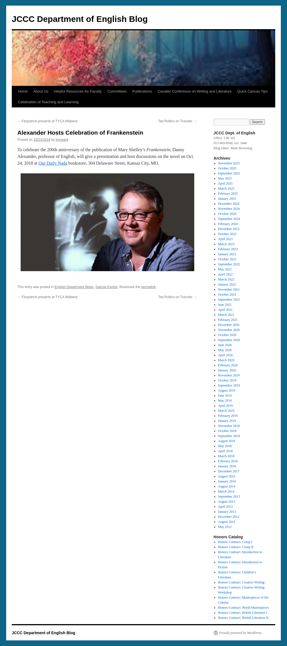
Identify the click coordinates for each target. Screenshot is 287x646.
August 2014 (226, 486)
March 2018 (226, 456)
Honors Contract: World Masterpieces (243, 608)
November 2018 (229, 426)
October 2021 (227, 294)
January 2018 (227, 466)
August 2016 (226, 476)
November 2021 (229, 289)
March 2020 (226, 360)
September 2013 (229, 496)
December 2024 (228, 204)
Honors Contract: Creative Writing (241, 582)
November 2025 (229, 163)
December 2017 (228, 471)
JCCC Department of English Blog (80, 19)
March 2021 (226, 315)
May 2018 (225, 446)
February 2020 (228, 365)
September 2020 (229, 340)
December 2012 (228, 517)
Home (23, 91)
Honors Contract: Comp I (235, 542)
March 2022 (226, 279)
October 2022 (227, 259)
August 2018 (226, 441)
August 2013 (226, 502)
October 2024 (227, 214)
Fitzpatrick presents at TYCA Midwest (47, 121)
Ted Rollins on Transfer (177, 121)
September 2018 (229, 436)
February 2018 (228, 461)
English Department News (74, 287)
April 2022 (225, 274)
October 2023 (227, 234)
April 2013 (225, 507)
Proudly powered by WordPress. (240, 633)
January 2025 (227, 199)
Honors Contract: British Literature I (242, 613)
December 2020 (228, 325)
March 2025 (226, 188)
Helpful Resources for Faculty (78, 91)
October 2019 (227, 380)
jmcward (62, 140)
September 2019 (229, 385)
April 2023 (225, 239)
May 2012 (225, 527)
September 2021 (229, 300)
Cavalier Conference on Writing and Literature (195, 91)
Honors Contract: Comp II (235, 547)
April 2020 (225, 355)
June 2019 (225, 395)
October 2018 (227, 431)
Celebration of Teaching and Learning (48, 102)
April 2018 (225, 451)
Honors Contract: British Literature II (243, 618)
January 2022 (227, 284)
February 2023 (228, 249)
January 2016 (227, 481)
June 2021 (225, 305)
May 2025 (225, 178)
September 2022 (229, 264)
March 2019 (226, 411)
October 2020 (227, 335)
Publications (142, 91)
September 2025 (229, 173)
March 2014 (226, 491)
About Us (40, 91)
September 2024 (229, 219)
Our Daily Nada (53, 163)
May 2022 (225, 269)
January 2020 (227, 370)
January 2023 (227, 254)
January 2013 (227, 512)
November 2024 (229, 209)
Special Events (106, 287)
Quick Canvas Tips (252, 91)
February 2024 (228, 224)
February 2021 (228, 320)
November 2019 (229, 375)
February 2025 (228, 194)
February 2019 (228, 416)
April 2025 (225, 183)
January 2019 (227, 421)
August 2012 (226, 522)
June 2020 (225, 345)
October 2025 (227, 168)
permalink (148, 287)
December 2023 (228, 229)
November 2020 (229, 330)
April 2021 (225, 310)
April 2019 (225, 406)
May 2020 (225, 350)
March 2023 (226, 244)
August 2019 (226, 390)
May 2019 (225, 401)
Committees (117, 91)
